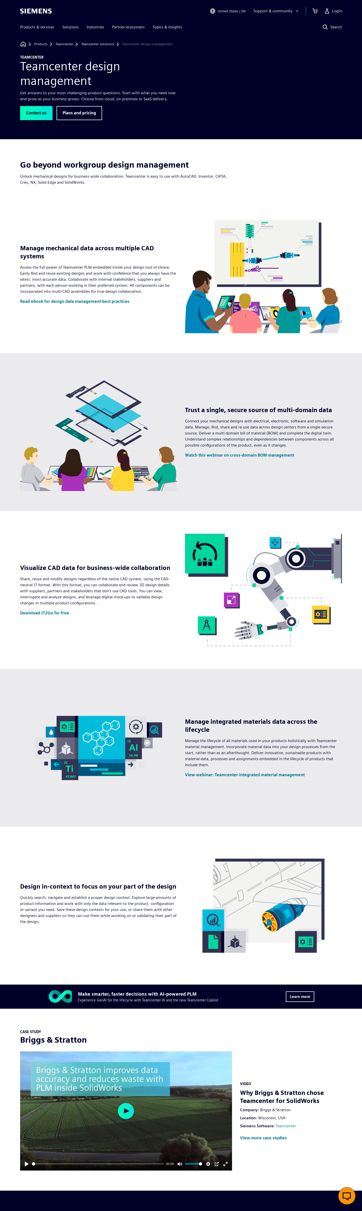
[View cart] (315, 11)
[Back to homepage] (23, 44)
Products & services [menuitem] (37, 27)
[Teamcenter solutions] (97, 44)
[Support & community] (277, 11)
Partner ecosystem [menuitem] (128, 27)
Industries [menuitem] (95, 27)
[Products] (41, 44)
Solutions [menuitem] (70, 27)
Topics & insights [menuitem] (167, 27)
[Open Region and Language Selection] (228, 11)
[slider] (98, 1163)
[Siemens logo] (36, 11)
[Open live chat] (347, 1196)
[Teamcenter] (64, 44)
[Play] (27, 1164)
